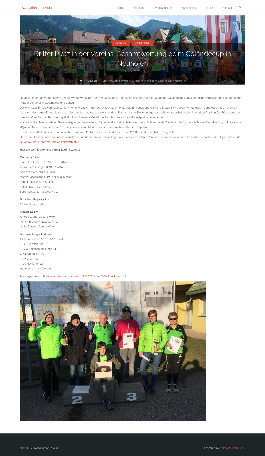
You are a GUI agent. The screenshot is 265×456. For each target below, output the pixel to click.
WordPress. (238, 448)
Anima (223, 448)
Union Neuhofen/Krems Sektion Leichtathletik (49, 142)
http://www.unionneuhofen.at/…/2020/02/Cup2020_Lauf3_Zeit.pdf (84, 276)
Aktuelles (120, 42)
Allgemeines (143, 42)
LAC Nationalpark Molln (38, 8)
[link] (240, 8)
